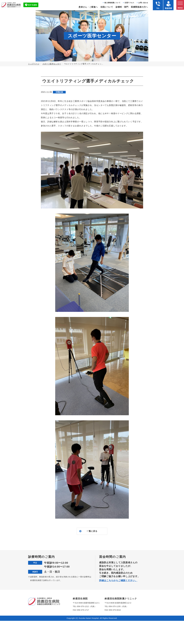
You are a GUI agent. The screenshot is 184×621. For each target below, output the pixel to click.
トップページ (33, 64)
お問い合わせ (143, 3)
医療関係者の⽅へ (139, 7)
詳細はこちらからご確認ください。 (118, 580)
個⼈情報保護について (112, 3)
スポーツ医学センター (51, 64)
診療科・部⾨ (122, 7)
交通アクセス (129, 3)
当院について (106, 7)
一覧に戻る (92, 531)
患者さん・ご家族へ (88, 7)
